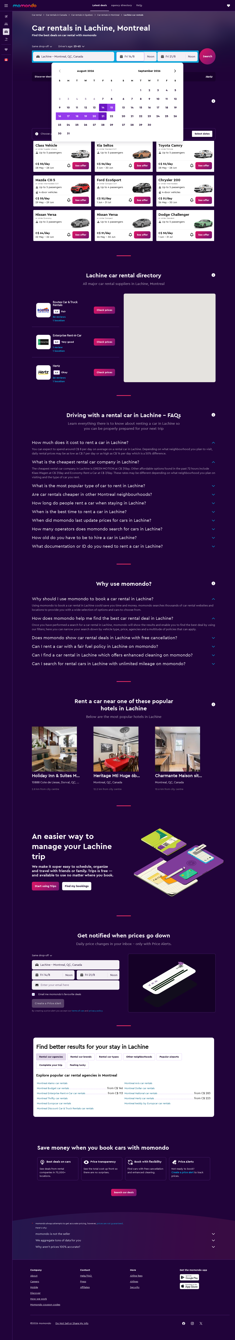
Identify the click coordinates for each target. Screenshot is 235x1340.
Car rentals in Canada (56, 15)
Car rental (37, 15)
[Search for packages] (6, 39)
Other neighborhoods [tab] (139, 1057)
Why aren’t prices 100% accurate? (125, 1247)
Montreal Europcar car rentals (54, 1103)
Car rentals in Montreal (108, 15)
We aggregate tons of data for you (125, 1240)
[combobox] (42, 46)
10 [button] (68, 107)
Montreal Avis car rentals (138, 1083)
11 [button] (77, 107)
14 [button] (103, 107)
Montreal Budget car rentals (53, 1088)
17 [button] (68, 116)
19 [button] (85, 116)
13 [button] (94, 107)
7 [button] (103, 98)
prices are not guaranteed (110, 1223)
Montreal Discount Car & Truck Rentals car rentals (65, 1108)
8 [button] (111, 98)
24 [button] (68, 124)
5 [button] (85, 98)
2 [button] (60, 98)
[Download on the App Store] (189, 1286)
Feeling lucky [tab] (78, 1065)
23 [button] (59, 124)
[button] (6, 6)
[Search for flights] (6, 16)
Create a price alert (182, 1172)
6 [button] (94, 98)
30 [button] (59, 133)
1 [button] (111, 90)
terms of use (78, 1011)
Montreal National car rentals (140, 1093)
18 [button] (77, 116)
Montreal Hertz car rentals (139, 1098)
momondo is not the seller (125, 1234)
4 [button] (77, 98)
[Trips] (6, 49)
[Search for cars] (6, 31)
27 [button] (94, 124)
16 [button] (59, 116)
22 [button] (111, 116)
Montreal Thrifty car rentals (52, 1098)
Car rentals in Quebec (82, 15)
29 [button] (111, 124)
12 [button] (85, 107)
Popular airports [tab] (169, 1057)
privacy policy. (96, 1011)
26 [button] (85, 124)
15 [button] (111, 107)
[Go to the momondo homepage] (24, 5)
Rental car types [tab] (109, 1057)
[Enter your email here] (79, 985)
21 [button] (103, 116)
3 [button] (68, 98)
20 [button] (94, 116)
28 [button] (102, 124)
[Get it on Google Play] (189, 1277)
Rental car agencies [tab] (51, 1057)
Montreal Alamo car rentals (52, 1083)
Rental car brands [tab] (80, 1057)
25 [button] (77, 124)
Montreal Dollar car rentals (139, 1088)
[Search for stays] (6, 24)
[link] (80, 165)
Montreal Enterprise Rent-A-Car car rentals (61, 1093)
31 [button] (68, 133)
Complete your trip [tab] (50, 1065)
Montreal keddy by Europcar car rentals (147, 1103)
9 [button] (60, 107)
